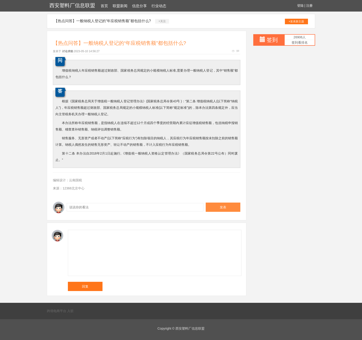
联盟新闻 (120, 6)
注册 (309, 5)
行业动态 (158, 6)
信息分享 (139, 6)
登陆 (300, 5)
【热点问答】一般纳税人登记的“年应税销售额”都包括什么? (102, 21)
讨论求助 (67, 51)
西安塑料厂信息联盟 (72, 5)
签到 (272, 40)
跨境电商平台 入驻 (60, 311)
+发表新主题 (296, 21)
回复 (85, 286)
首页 (104, 6)
